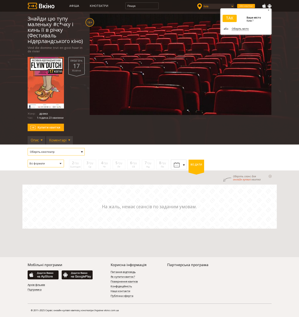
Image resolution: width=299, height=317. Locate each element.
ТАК (229, 18)
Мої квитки (246, 6)
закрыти (270, 176)
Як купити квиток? (123, 277)
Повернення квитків (124, 281)
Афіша (74, 6)
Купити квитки (49, 127)
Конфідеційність (121, 286)
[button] (46, 163)
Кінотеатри (99, 6)
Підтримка (35, 289)
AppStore (264, 6)
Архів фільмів (36, 285)
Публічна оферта (122, 296)
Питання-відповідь (123, 272)
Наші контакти (120, 291)
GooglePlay (269, 6)
